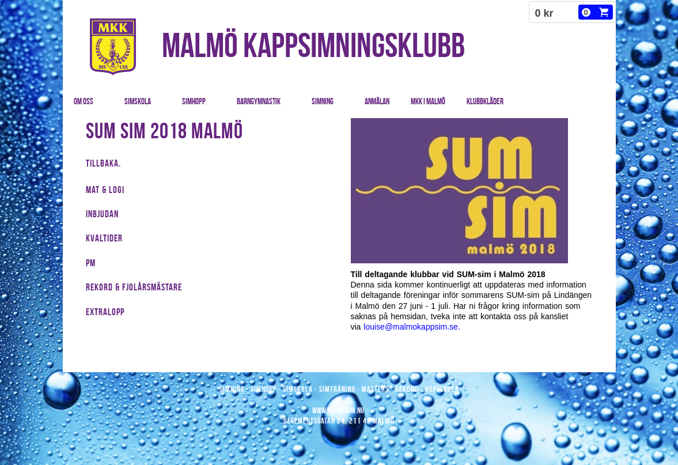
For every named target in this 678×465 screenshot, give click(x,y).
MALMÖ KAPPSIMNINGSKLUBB (313, 45)
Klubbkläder (485, 101)
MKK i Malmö (428, 101)
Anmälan (377, 101)
